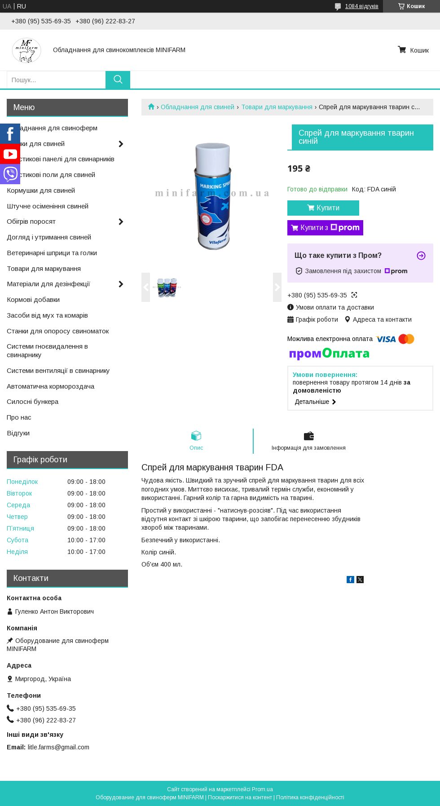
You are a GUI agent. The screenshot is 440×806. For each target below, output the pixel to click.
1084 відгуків (361, 6)
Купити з (330, 228)
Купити (328, 208)
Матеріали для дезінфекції (48, 284)
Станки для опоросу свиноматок (58, 331)
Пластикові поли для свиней (51, 174)
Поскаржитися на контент (240, 797)
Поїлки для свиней (36, 143)
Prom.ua (262, 789)
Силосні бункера (32, 401)
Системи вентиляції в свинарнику (58, 370)
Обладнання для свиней (197, 107)
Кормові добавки (33, 299)
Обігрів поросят (31, 221)
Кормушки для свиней (41, 190)
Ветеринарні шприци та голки (52, 253)
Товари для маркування (276, 107)
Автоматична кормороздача (50, 386)
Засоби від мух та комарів (47, 315)
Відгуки (18, 433)
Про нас (19, 417)
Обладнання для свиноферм (52, 128)
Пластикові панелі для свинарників (60, 159)
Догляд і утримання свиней (49, 237)
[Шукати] (118, 80)
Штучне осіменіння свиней (47, 206)
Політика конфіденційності (310, 797)
